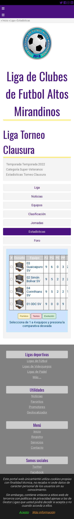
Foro (37, 240)
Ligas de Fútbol (37, 361)
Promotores (37, 407)
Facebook (37, 472)
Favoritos (37, 401)
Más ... (37, 377)
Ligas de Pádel (37, 371)
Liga (12, 20)
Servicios (37, 442)
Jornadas (37, 223)
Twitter (37, 467)
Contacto (37, 447)
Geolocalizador (37, 412)
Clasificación (37, 214)
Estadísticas (23, 20)
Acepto (24, 512)
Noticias (37, 196)
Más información (43, 512)
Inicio (5, 20)
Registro (37, 437)
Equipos (37, 205)
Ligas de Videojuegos (37, 366)
